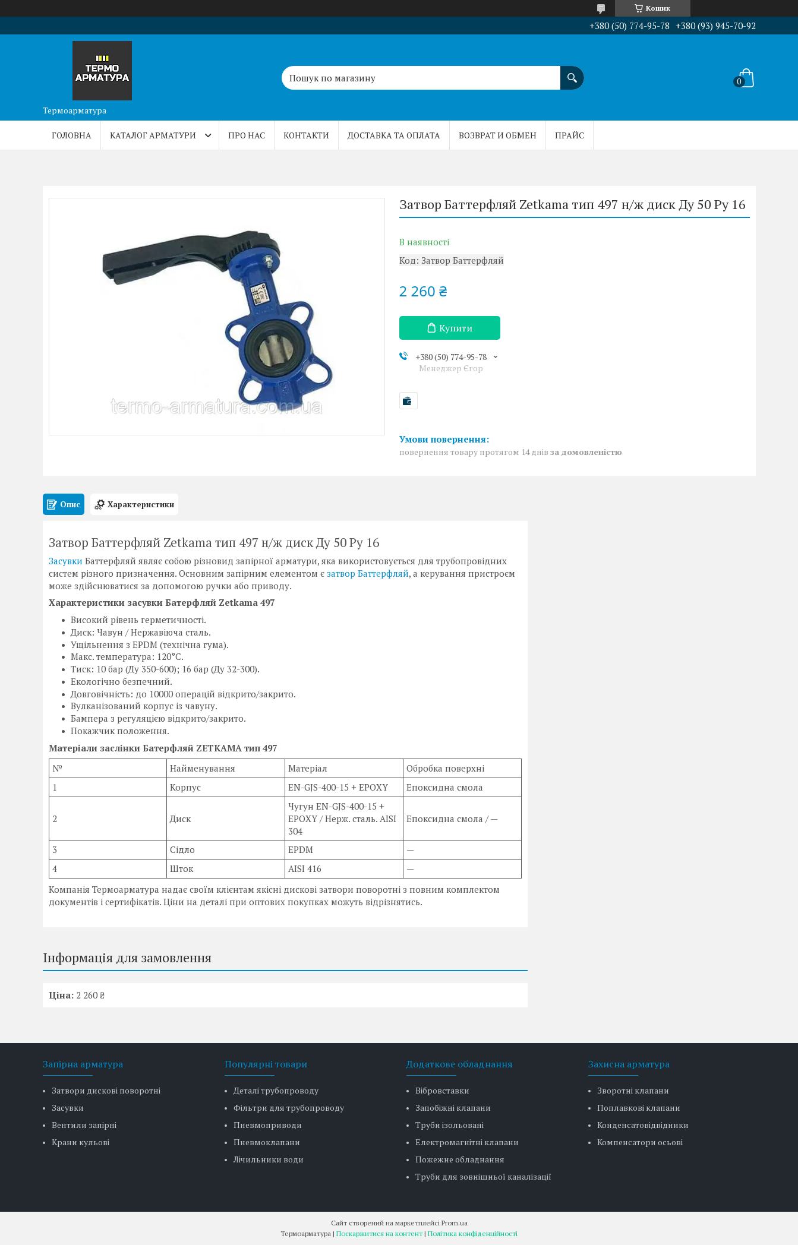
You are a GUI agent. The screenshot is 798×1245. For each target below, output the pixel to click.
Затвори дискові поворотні (106, 1090)
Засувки (66, 561)
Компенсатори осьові (640, 1142)
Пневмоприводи (268, 1124)
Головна (72, 135)
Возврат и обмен (498, 135)
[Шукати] (572, 72)
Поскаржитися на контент (379, 1233)
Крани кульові (80, 1142)
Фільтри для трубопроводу (289, 1107)
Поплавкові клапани (638, 1107)
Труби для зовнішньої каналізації (483, 1176)
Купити (455, 327)
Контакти (306, 135)
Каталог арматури (153, 135)
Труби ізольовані (449, 1124)
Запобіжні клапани (453, 1107)
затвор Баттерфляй (368, 573)
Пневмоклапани (267, 1142)
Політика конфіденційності (473, 1233)
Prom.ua (454, 1222)
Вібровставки (442, 1090)
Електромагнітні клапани (467, 1142)
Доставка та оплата (394, 135)
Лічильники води (269, 1159)
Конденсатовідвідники (643, 1124)
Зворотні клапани (633, 1090)
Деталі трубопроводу (276, 1090)
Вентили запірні (84, 1124)
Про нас (246, 135)
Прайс (569, 135)
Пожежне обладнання (459, 1159)
